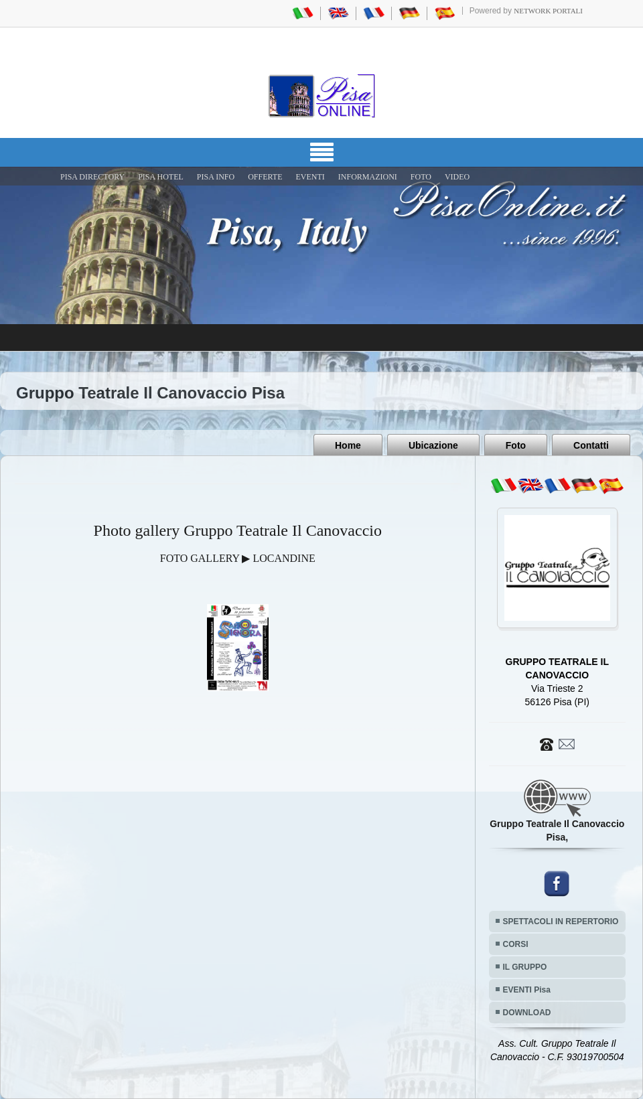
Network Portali (548, 11)
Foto (516, 445)
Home (348, 445)
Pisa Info (215, 176)
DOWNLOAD (527, 1012)
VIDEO (457, 176)
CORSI (515, 944)
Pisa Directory (92, 176)
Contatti (591, 445)
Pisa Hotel (161, 176)
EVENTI (309, 176)
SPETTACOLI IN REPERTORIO (561, 921)
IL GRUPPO (525, 967)
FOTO (421, 176)
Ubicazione (433, 445)
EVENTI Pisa (527, 990)
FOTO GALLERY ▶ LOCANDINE (237, 558)
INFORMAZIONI (367, 176)
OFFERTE (265, 176)
